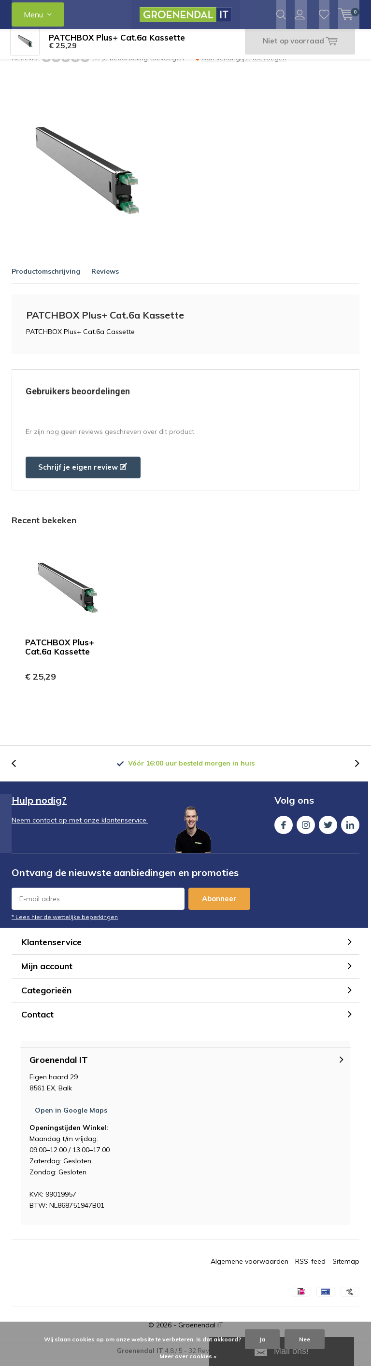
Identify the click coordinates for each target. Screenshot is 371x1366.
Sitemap (345, 1268)
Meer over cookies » (187, 1356)
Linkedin (350, 830)
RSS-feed (310, 1268)
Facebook (283, 830)
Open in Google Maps (71, 1117)
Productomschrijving (46, 278)
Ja (262, 1339)
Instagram (306, 830)
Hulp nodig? (39, 807)
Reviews (105, 278)
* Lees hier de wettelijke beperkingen (65, 924)
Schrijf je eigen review (82, 474)
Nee (304, 1339)
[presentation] (19, 770)
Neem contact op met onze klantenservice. (80, 827)
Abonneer (219, 905)
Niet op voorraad (297, 48)
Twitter (328, 830)
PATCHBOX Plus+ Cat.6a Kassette (59, 654)
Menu (33, 14)
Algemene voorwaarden (249, 1268)
